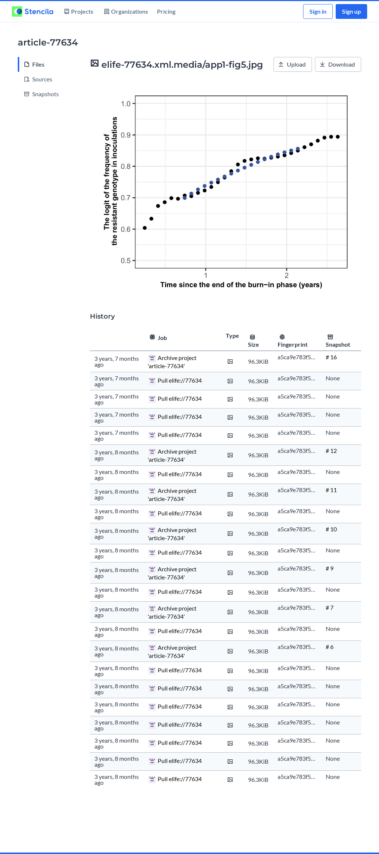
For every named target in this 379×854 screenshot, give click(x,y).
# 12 (331, 450)
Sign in (317, 11)
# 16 (331, 356)
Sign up (351, 11)
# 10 (331, 528)
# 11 (331, 489)
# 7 (329, 607)
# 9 (329, 568)
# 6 (329, 646)
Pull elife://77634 (180, 380)
